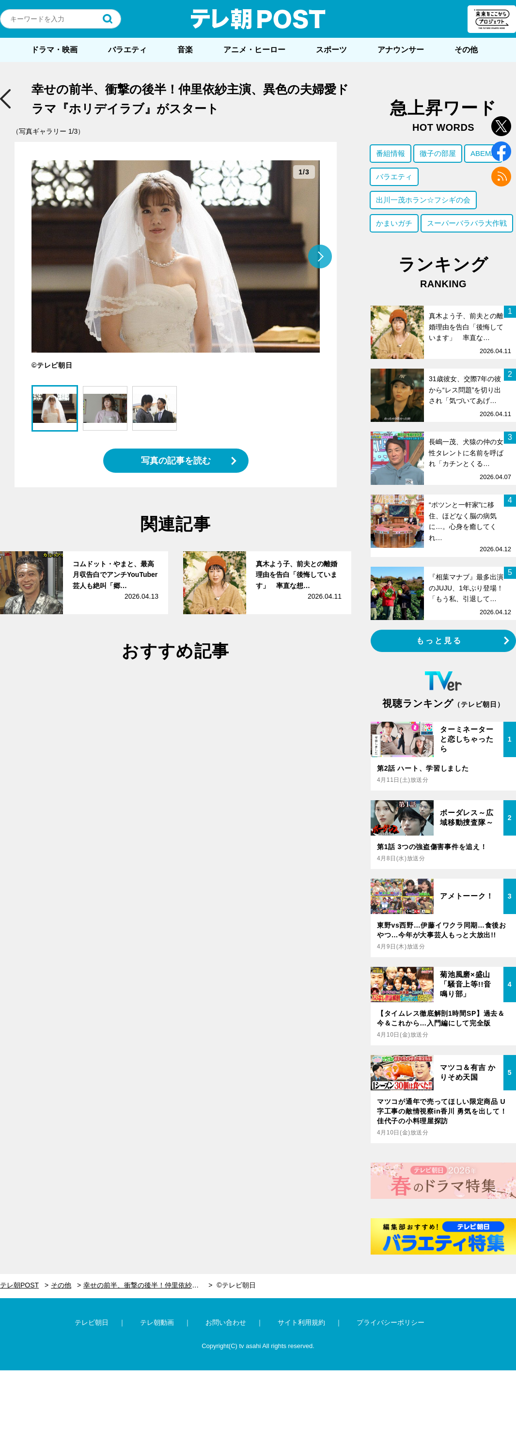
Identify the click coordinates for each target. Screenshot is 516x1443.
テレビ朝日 (92, 1322)
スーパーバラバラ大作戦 (467, 223)
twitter (501, 126)
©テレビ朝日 (236, 1285)
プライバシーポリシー (390, 1322)
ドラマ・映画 (54, 50)
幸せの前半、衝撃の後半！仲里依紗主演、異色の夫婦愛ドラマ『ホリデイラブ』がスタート (147, 1285)
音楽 (185, 50)
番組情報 (390, 153)
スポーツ (331, 50)
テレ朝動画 (157, 1322)
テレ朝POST (258, 19)
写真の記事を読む (176, 460)
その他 (466, 50)
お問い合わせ (225, 1322)
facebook (501, 151)
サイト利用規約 (301, 1322)
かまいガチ (394, 223)
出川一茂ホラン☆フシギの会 (423, 200)
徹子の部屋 (438, 153)
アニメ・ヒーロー (254, 50)
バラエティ (127, 50)
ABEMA (483, 153)
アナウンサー (400, 50)
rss (501, 176)
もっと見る (439, 640)
